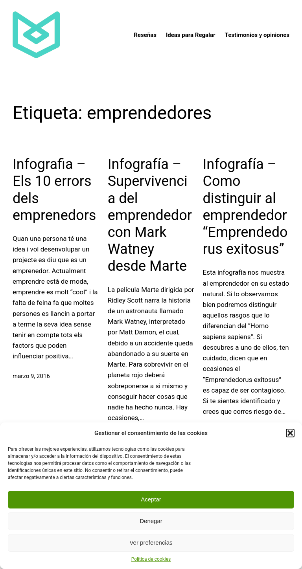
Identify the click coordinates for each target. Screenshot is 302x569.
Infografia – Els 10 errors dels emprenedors (54, 190)
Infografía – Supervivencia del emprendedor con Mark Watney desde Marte (150, 215)
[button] (290, 433)
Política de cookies (151, 559)
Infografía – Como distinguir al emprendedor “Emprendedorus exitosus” (245, 206)
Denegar (151, 521)
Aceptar (151, 499)
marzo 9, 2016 (31, 376)
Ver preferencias (150, 542)
